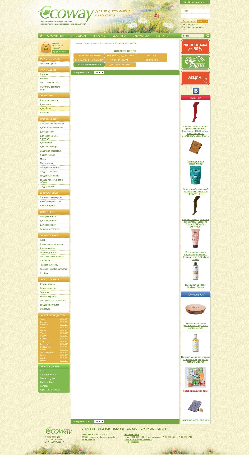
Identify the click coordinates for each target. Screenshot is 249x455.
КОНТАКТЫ (162, 35)
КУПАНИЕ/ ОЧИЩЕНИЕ (89, 55)
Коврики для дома (49, 252)
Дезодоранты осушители (52, 244)
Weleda (43, 327)
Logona (43, 355)
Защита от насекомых (50, 151)
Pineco (43, 361)
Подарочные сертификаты (53, 300)
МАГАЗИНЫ (99, 35)
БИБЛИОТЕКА (141, 35)
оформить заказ (59, 51)
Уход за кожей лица (49, 176)
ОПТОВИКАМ (78, 35)
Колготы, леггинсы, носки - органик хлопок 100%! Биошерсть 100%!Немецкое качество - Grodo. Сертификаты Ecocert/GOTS (195, 131)
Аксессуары (46, 112)
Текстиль (44, 292)
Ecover (43, 330)
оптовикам (104, 428)
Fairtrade (44, 386)
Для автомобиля (48, 248)
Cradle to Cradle (47, 382)
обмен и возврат (131, 442)
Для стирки (45, 104)
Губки (42, 240)
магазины (118, 428)
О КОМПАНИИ (55, 35)
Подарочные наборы (50, 167)
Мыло (43, 159)
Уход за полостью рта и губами (51, 181)
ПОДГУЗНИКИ (152, 60)
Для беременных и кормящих (49, 137)
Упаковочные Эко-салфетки (53, 269)
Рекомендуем (195, 294)
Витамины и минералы (51, 197)
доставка (132, 428)
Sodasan (43, 319)
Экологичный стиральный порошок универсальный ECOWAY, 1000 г (195, 191)
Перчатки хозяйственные (52, 256)
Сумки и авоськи (48, 288)
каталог (64, 319)
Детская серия (106, 43)
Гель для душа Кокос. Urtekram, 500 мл (195, 286)
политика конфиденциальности (138, 439)
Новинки (195, 98)
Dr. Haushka (45, 347)
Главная (41, 35)
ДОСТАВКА (119, 35)
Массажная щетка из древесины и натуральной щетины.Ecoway (195, 325)
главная (78, 43)
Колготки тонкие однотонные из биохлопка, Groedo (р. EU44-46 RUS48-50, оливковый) (195, 223)
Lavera (43, 349)
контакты (162, 428)
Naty (42, 341)
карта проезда (88, 439)
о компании (88, 428)
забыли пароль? (188, 21)
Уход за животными (49, 305)
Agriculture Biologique (50, 390)
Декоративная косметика (52, 127)
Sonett (42, 358)
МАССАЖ (151, 55)
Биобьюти (44, 344)
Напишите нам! (131, 435)
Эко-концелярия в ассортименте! (195, 162)
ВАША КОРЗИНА (57, 44)
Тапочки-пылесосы (49, 265)
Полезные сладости (49, 82)
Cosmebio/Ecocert (48, 374)
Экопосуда (45, 309)
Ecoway (43, 322)
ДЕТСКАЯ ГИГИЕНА (120, 64)
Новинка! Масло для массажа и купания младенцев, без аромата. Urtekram (195, 359)
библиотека (147, 428)
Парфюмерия (46, 163)
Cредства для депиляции (52, 123)
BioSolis (43, 338)
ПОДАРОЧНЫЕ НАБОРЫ (125, 43)
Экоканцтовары (47, 284)
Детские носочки (48, 225)
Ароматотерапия (48, 205)
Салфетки (45, 261)
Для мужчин (46, 142)
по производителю (83, 72)
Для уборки (45, 108)
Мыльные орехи (48, 63)
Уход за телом (47, 186)
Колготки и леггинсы (49, 229)
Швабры (44, 273)
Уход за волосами (48, 171)
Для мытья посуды (49, 100)
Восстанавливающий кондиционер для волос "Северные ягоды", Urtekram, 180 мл (196, 256)
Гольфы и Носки (48, 216)
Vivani (43, 333)
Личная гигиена (47, 155)
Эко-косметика (90, 43)
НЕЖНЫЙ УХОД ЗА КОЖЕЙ (120, 55)
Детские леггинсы (48, 221)
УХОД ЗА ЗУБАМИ (120, 60)
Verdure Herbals (47, 352)
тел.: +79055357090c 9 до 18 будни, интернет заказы (193, 27)
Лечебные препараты (50, 201)
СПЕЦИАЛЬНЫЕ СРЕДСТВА (89, 60)
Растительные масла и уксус (51, 88)
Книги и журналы (48, 296)
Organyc (43, 336)
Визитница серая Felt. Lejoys (195, 420)
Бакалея (44, 74)
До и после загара (49, 146)
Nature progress (47, 378)
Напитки (44, 78)
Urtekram (44, 325)
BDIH (42, 371)
